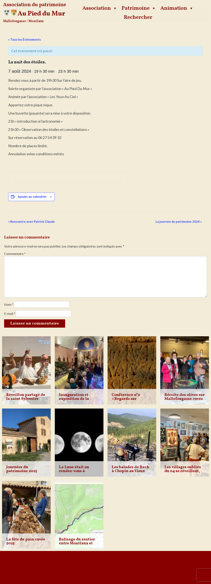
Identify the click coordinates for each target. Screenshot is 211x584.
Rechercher (138, 17)
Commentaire (15, 254)
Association (99, 8)
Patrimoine (139, 8)
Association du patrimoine (34, 4)
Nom (8, 304)
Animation (177, 8)
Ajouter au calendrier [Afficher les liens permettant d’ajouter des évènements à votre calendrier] (32, 196)
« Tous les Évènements (24, 39)
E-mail (9, 313)
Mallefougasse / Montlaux (23, 21)
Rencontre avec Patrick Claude (31, 221)
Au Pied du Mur (41, 13)
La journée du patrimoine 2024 (179, 221)
